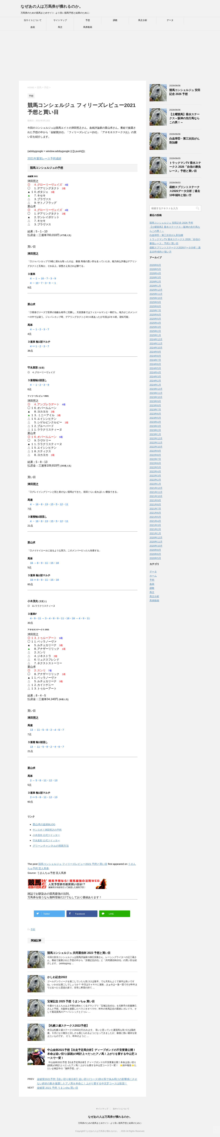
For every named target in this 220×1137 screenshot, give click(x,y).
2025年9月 (155, 302)
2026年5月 (155, 269)
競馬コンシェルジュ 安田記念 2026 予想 (184, 92)
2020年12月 (156, 537)
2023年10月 (156, 397)
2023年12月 (156, 389)
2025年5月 (155, 318)
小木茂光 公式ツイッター (46, 835)
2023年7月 (155, 409)
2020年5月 (155, 558)
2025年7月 (155, 310)
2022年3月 (155, 475)
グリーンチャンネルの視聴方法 (51, 845)
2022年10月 (156, 446)
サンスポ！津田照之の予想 (47, 829)
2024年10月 (156, 347)
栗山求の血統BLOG (44, 824)
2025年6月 (155, 314)
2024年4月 (155, 372)
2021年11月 (156, 492)
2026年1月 (155, 285)
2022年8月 (155, 455)
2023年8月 (155, 405)
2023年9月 (155, 401)
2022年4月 (155, 471)
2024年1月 (155, 384)
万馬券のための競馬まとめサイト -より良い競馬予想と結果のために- (110, 1123)
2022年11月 (156, 442)
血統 (32, 27)
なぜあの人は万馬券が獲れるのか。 (52, 6)
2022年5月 (155, 467)
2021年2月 (155, 529)
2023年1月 (155, 434)
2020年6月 (155, 554)
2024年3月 (155, 376)
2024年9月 (155, 351)
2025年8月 (155, 306)
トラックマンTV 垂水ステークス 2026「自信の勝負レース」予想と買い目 (185, 166)
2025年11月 (156, 294)
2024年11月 (156, 343)
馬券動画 (87, 27)
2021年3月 (155, 525)
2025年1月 (155, 335)
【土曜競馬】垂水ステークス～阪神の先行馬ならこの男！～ (184, 118)
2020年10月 (156, 545)
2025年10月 (156, 298)
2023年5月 (155, 417)
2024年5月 (155, 368)
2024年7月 (155, 360)
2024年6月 (155, 364)
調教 (115, 20)
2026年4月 (155, 273)
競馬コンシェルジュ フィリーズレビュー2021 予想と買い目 (72, 863)
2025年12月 (156, 289)
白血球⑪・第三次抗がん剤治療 (166, 235)
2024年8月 (155, 356)
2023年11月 (156, 393)
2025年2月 (155, 331)
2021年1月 (155, 533)
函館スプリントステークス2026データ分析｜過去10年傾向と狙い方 (184, 191)
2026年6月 (155, 265)
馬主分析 (142, 20)
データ (170, 20)
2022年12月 (156, 438)
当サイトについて (33, 20)
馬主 (60, 27)
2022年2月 (155, 479)
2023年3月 (155, 426)
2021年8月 (155, 504)
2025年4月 (155, 322)
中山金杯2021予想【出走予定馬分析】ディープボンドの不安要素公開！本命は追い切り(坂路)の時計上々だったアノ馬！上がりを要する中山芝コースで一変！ (92, 1053)
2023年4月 (155, 422)
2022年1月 (155, 483)
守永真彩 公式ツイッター (46, 840)
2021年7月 (155, 508)
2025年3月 (155, 327)
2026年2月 (155, 281)
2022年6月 (155, 463)
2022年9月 (155, 450)
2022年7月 (155, 459)
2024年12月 (156, 339)
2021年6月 (155, 512)
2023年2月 (155, 430)
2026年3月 (155, 277)
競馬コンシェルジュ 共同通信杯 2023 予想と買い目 (79, 952)
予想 (87, 20)
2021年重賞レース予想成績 (44, 158)
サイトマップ (60, 20)
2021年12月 (156, 488)
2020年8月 (155, 550)
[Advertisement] (103, 57)
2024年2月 (155, 380)
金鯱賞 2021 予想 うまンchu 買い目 (57, 1087)
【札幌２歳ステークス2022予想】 (68, 1025)
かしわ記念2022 (57, 977)
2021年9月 (155, 500)
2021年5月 (155, 517)
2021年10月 (156, 496)
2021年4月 (155, 521)
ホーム (153, 575)
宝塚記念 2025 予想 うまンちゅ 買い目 (71, 1001)
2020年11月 (156, 541)
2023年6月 (155, 413)
